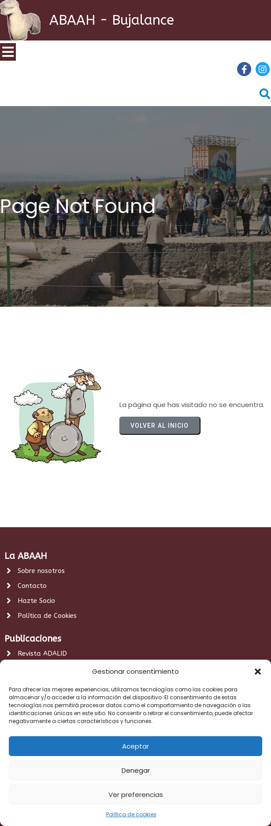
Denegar (136, 770)
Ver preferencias (135, 794)
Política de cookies (131, 814)
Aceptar (135, 746)
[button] (257, 671)
